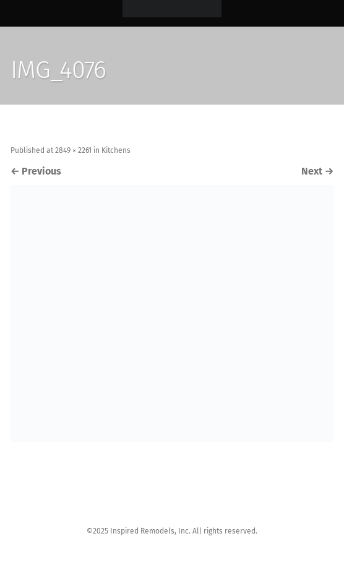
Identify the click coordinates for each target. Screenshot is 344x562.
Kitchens (116, 150)
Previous (36, 171)
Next (317, 171)
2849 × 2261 (73, 150)
